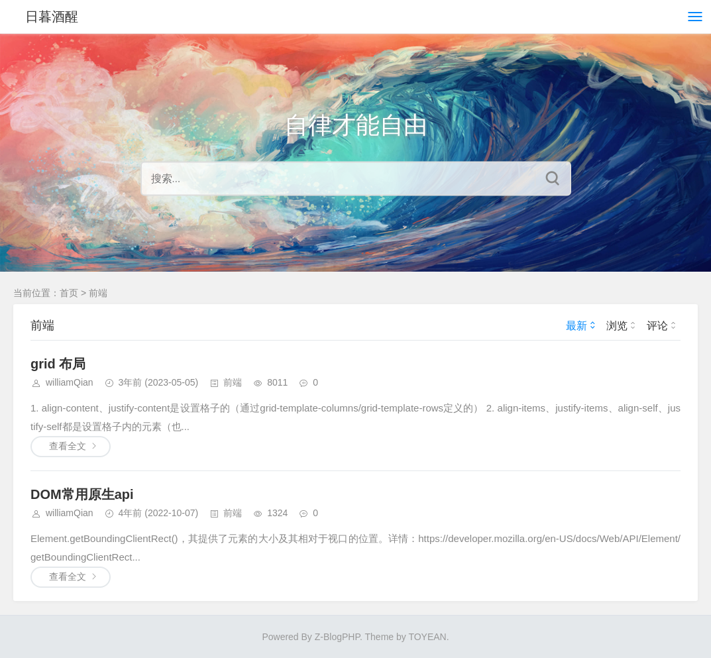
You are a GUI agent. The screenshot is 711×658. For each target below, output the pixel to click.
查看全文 (67, 446)
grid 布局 (57, 363)
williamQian (69, 382)
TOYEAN (427, 636)
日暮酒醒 (51, 16)
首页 (69, 293)
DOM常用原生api (82, 494)
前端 (98, 293)
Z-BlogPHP (337, 636)
